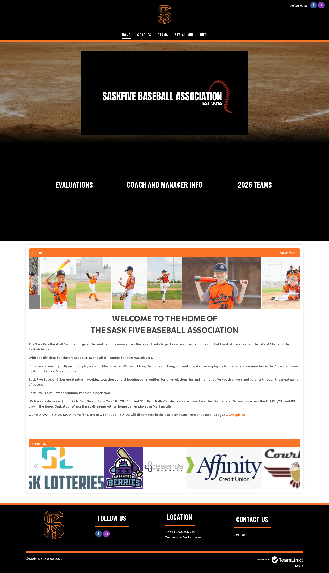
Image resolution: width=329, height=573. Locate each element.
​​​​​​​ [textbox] (164, 433)
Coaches (144, 34)
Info (203, 34)
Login (299, 565)
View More (288, 253)
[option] (58, 283)
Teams (163, 34)
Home (126, 34)
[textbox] (164, 371)
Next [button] (293, 280)
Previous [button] (36, 280)
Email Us (239, 535)
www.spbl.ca (235, 415)
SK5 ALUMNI (184, 34)
